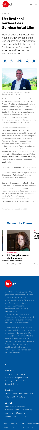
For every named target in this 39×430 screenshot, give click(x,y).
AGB (23, 424)
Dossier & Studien (12, 384)
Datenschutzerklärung (33, 424)
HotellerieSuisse (19, 416)
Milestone (21, 396)
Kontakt (8, 416)
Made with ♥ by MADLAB (29, 428)
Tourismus (9, 377)
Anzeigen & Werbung (23, 409)
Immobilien (28, 393)
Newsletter (17, 393)
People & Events (21, 377)
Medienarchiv (21, 413)
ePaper (7, 393)
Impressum (14, 424)
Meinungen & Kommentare (16, 380)
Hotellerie (9, 374)
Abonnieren (9, 413)
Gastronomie (20, 374)
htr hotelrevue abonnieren (15, 406)
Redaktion (9, 409)
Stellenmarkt (10, 396)
